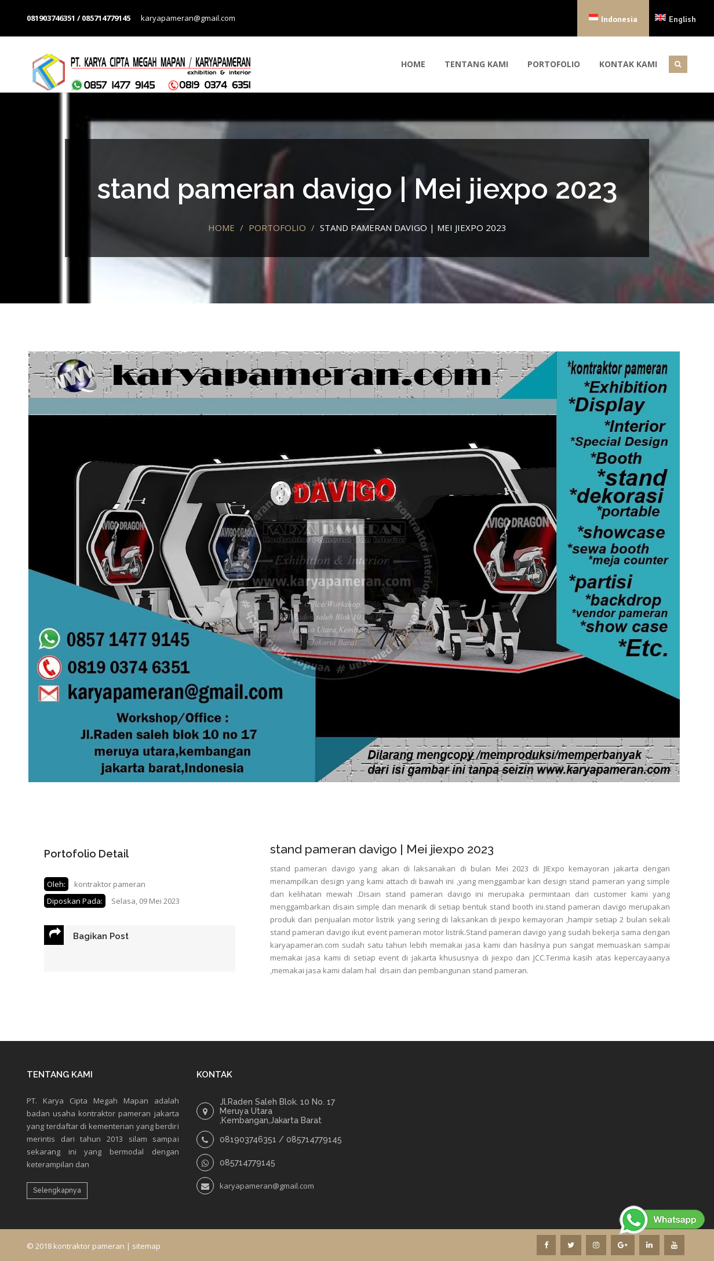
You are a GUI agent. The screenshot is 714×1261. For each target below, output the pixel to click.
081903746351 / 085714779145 (78, 18)
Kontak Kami (628, 63)
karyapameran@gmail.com (188, 18)
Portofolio (553, 63)
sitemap (146, 1246)
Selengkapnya (57, 1190)
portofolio (277, 227)
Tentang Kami (476, 63)
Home (413, 63)
